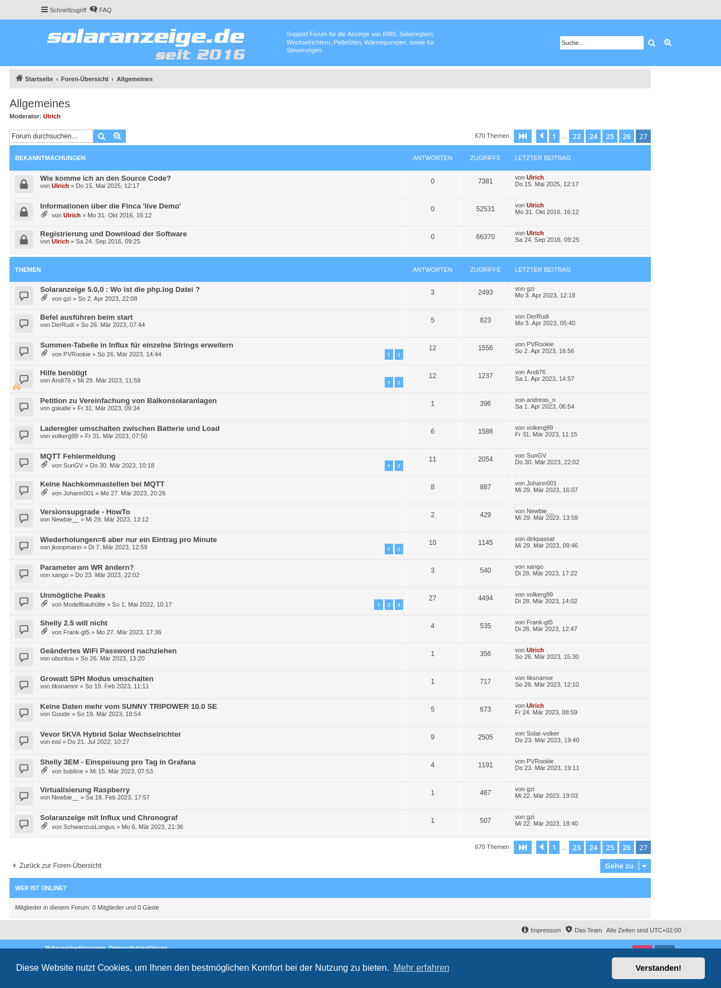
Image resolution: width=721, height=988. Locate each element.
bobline (73, 771)
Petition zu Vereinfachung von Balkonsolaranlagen (128, 400)
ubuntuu (63, 658)
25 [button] (610, 136)
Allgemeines (39, 103)
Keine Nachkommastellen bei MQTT (102, 484)
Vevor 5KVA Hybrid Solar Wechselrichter (110, 734)
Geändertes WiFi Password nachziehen (108, 651)
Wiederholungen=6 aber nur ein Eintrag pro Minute (128, 539)
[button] (523, 136)
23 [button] (576, 136)
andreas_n (541, 399)
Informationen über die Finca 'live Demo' (110, 206)
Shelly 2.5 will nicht (73, 623)
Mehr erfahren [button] (422, 967)
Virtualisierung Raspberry (85, 790)
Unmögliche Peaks (72, 595)
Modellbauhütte (84, 604)
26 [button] (626, 136)
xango (60, 575)
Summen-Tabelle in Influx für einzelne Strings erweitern (136, 345)
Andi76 (61, 380)
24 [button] (593, 136)
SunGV (73, 465)
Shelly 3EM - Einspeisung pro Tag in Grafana (118, 762)
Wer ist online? (41, 888)
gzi (67, 298)
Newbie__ (65, 519)
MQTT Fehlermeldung (78, 456)
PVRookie (77, 354)
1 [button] (554, 136)
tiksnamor (65, 686)
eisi (56, 741)
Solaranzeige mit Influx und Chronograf (109, 817)
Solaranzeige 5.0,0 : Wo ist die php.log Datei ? (120, 289)
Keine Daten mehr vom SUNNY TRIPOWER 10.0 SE (128, 706)
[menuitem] (100, 10)
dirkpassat (541, 538)
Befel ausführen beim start (86, 317)
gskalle (61, 408)
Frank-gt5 (76, 632)
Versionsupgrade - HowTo (85, 512)
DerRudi (63, 324)
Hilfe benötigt (63, 373)
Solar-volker (543, 733)
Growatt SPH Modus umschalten (97, 678)
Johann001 (78, 493)
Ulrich (52, 116)
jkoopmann (67, 547)
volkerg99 (65, 436)
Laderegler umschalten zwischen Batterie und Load (129, 428)
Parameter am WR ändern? (87, 567)
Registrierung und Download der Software (113, 234)
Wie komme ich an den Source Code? (105, 178)
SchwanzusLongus (89, 826)
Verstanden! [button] (658, 968)
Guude (61, 714)
